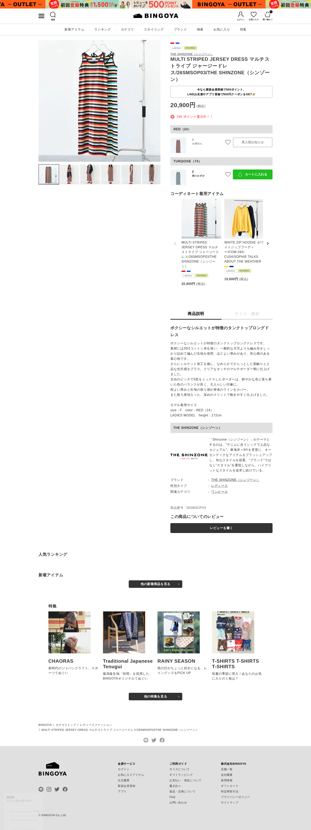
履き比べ (175, 785)
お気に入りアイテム (131, 774)
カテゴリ (127, 29)
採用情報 (227, 780)
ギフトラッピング (181, 774)
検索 (200, 29)
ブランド (180, 29)
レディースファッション (96, 724)
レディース (219, 485)
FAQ (172, 797)
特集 (243, 29)
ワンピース (219, 491)
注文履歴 (124, 780)
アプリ (122, 791)
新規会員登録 (126, 785)
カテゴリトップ (66, 724)
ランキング (102, 29)
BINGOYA (45, 724)
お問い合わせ (178, 802)
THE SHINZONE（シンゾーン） (191, 54)
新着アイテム (74, 29)
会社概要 (227, 774)
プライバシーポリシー (235, 797)
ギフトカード (229, 785)
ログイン (124, 769)
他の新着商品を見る (155, 584)
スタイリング (154, 29)
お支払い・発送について (185, 780)
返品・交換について (182, 791)
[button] (175, 243)
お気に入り (221, 29)
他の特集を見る (155, 696)
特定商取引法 (229, 791)
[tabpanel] (82, 4)
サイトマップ (229, 802)
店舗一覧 (227, 769)
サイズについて (179, 769)
